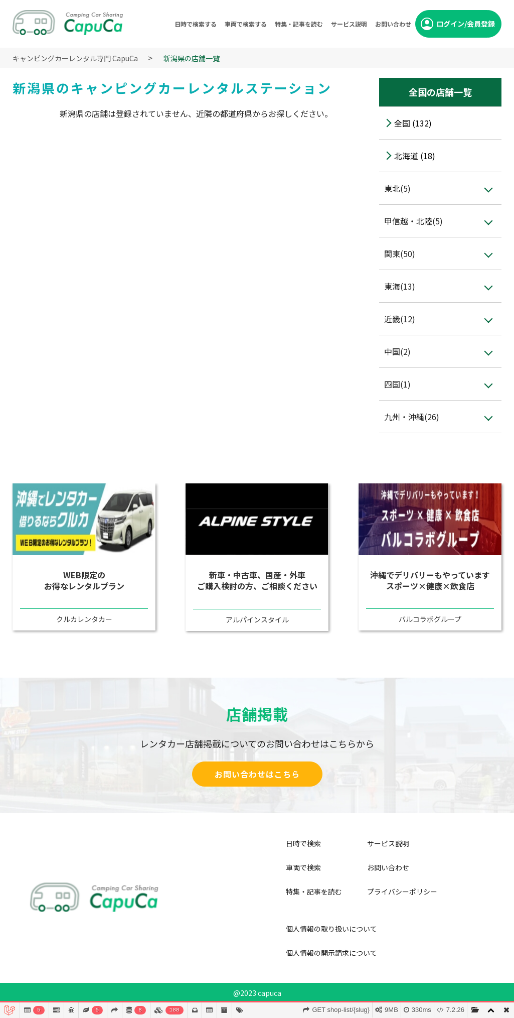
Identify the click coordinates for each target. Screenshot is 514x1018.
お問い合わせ (393, 24)
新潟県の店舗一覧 (191, 58)
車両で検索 (303, 867)
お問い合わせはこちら (257, 774)
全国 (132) (413, 123)
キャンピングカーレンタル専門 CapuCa (75, 58)
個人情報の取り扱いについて (331, 929)
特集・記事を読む (299, 24)
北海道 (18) (414, 156)
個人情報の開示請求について (331, 953)
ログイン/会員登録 (465, 24)
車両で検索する (246, 24)
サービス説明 (349, 24)
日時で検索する (196, 24)
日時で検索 (303, 843)
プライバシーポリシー (402, 891)
